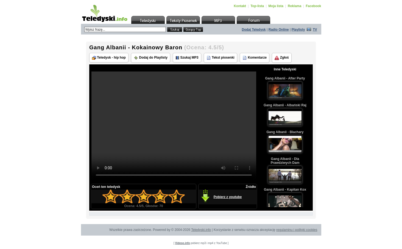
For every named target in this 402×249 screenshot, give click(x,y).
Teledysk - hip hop (109, 58)
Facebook (313, 6)
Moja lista (275, 6)
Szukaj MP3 (186, 58)
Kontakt (240, 6)
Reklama (294, 6)
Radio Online (279, 30)
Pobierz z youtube (228, 197)
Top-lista (257, 6)
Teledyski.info (201, 230)
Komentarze (254, 58)
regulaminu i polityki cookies (296, 230)
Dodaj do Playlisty (151, 58)
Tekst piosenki (220, 58)
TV (315, 30)
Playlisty (298, 30)
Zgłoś (282, 58)
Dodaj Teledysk (254, 30)
